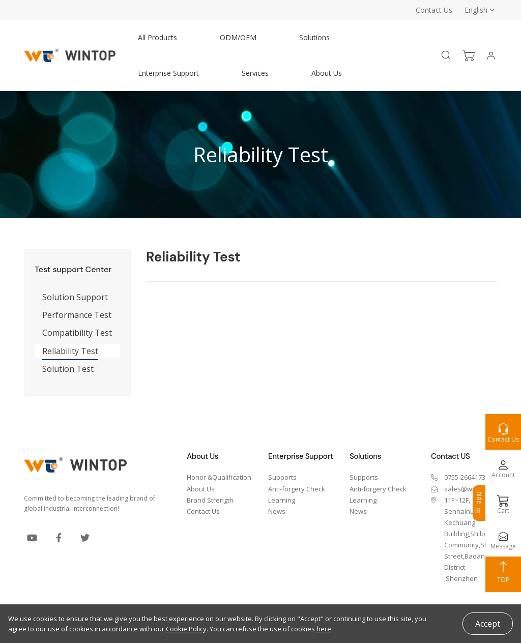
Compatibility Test (77, 332)
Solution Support (75, 297)
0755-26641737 (466, 477)
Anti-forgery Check (296, 488)
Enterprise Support (168, 73)
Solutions (314, 37)
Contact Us (434, 10)
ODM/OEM (238, 37)
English (476, 10)
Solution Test (68, 368)
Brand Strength (210, 500)
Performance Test (76, 314)
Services (255, 73)
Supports (282, 477)
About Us (326, 73)
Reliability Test (70, 351)
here (323, 628)
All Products (157, 37)
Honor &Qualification (219, 477)
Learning (281, 500)
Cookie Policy (186, 628)
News (276, 511)
